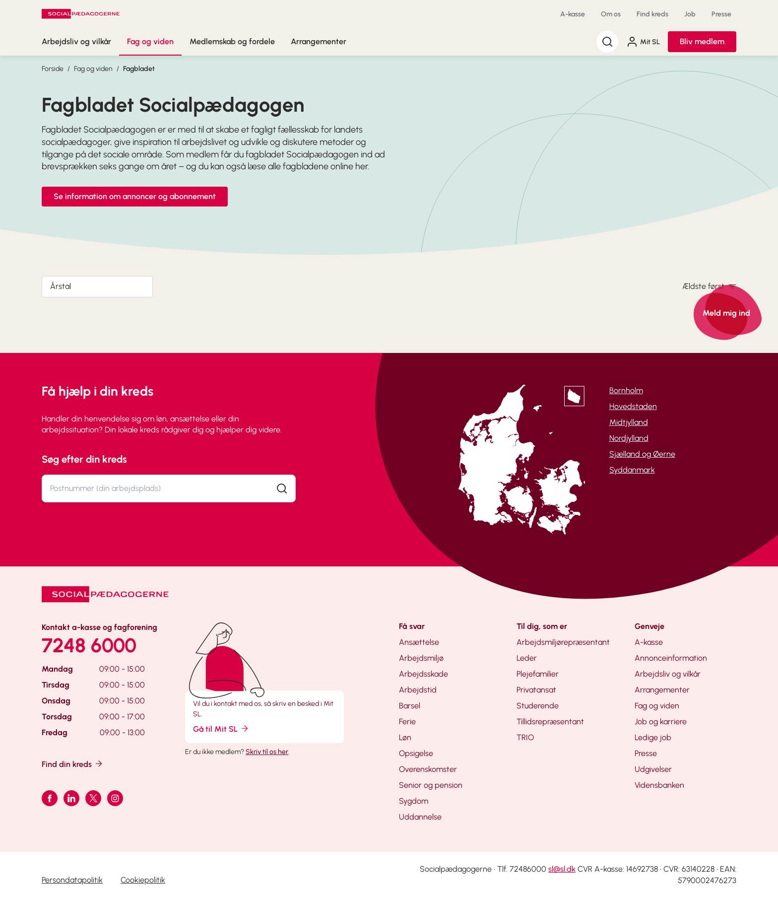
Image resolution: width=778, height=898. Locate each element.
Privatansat (536, 689)
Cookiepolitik (143, 880)
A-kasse (572, 14)
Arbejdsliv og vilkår (76, 41)
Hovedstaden (633, 406)
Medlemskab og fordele (232, 41)
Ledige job (653, 737)
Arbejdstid (418, 689)
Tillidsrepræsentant (550, 721)
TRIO (525, 737)
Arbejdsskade (423, 674)
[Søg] (607, 42)
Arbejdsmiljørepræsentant (563, 642)
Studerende (538, 705)
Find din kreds (73, 764)
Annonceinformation (671, 658)
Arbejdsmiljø (421, 658)
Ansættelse (419, 642)
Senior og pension (430, 785)
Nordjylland (628, 438)
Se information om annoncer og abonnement (135, 196)
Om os (611, 14)
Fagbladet (139, 69)
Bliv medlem (702, 41)
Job (690, 14)
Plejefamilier (538, 674)
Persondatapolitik (72, 880)
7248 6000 (89, 645)
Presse (721, 14)
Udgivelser (653, 769)
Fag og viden (150, 41)
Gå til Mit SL (221, 728)
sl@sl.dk (562, 869)
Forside (53, 69)
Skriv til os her (267, 752)
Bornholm (626, 390)
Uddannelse (420, 817)
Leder (527, 658)
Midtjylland (628, 422)
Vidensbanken (659, 785)
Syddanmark (632, 470)
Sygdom (413, 801)
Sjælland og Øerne (642, 454)
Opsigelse (416, 753)
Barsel (409, 705)
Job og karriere (661, 721)
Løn (405, 737)
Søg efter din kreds (84, 459)
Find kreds (652, 14)
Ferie (407, 721)
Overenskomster (428, 769)
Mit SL (643, 42)
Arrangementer (318, 41)
